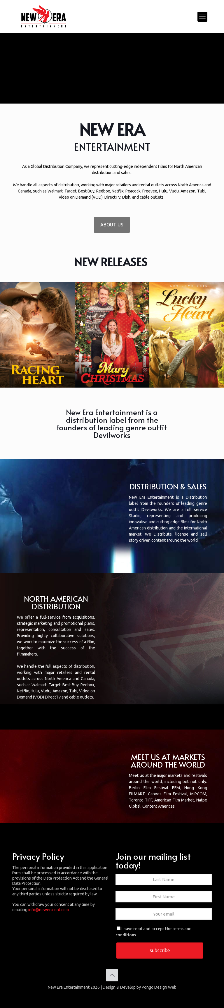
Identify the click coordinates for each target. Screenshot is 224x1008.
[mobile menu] (202, 17)
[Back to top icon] (112, 975)
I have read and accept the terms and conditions (154, 931)
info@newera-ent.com (48, 909)
